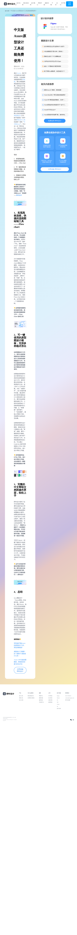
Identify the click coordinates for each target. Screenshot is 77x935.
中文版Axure (19, 123)
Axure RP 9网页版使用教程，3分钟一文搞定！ (55, 100)
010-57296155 (68, 695)
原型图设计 (17, 115)
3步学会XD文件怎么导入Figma (52, 61)
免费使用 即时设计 (54, 121)
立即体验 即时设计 (20, 670)
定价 (56, 3)
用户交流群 (67, 700)
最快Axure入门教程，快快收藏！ (53, 90)
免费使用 (69, 3)
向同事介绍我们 (31, 697)
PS (57, 700)
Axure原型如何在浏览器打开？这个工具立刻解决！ (55, 104)
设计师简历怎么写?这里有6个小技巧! (54, 46)
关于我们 (62, 3)
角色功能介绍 (31, 695)
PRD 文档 (21, 700)
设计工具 (21, 695)
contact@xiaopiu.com (69, 697)
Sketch (58, 697)
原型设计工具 (21, 120)
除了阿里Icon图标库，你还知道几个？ (54, 71)
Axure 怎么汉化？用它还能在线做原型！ (55, 95)
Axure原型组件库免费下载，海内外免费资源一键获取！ (55, 114)
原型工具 (21, 697)
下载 (51, 3)
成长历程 (50, 700)
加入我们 (50, 697)
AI (57, 706)
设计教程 (32, 3)
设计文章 (7, 10)
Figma (53, 23)
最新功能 (46, 3)
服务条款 (41, 700)
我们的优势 (25, 3)
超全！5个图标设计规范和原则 (52, 66)
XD (57, 702)
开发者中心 (41, 702)
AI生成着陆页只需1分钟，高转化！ (54, 51)
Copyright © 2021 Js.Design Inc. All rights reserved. (10, 720)
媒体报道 (50, 702)
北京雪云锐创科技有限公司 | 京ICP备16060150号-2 (9, 718)
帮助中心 (39, 3)
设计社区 (17, 3)
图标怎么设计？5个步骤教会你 (52, 56)
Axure (19, 73)
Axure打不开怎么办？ (50, 109)
